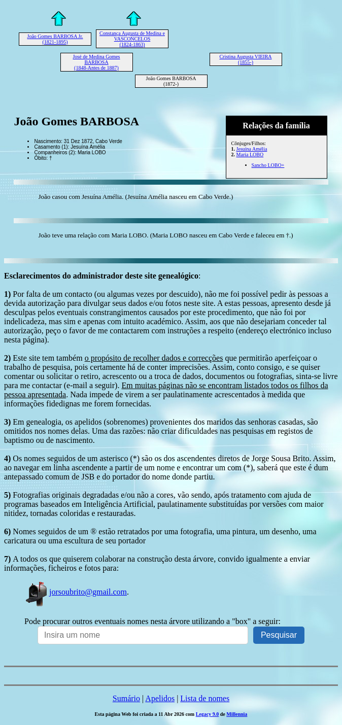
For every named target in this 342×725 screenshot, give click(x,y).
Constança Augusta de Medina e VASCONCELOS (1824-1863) (132, 38)
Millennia (236, 714)
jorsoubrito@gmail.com (75, 592)
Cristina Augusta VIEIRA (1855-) (245, 59)
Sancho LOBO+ (268, 165)
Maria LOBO (250, 154)
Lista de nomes (204, 698)
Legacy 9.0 (207, 714)
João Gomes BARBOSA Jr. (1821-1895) (55, 39)
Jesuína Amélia (251, 149)
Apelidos (160, 698)
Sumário (126, 698)
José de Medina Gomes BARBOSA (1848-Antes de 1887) (96, 62)
